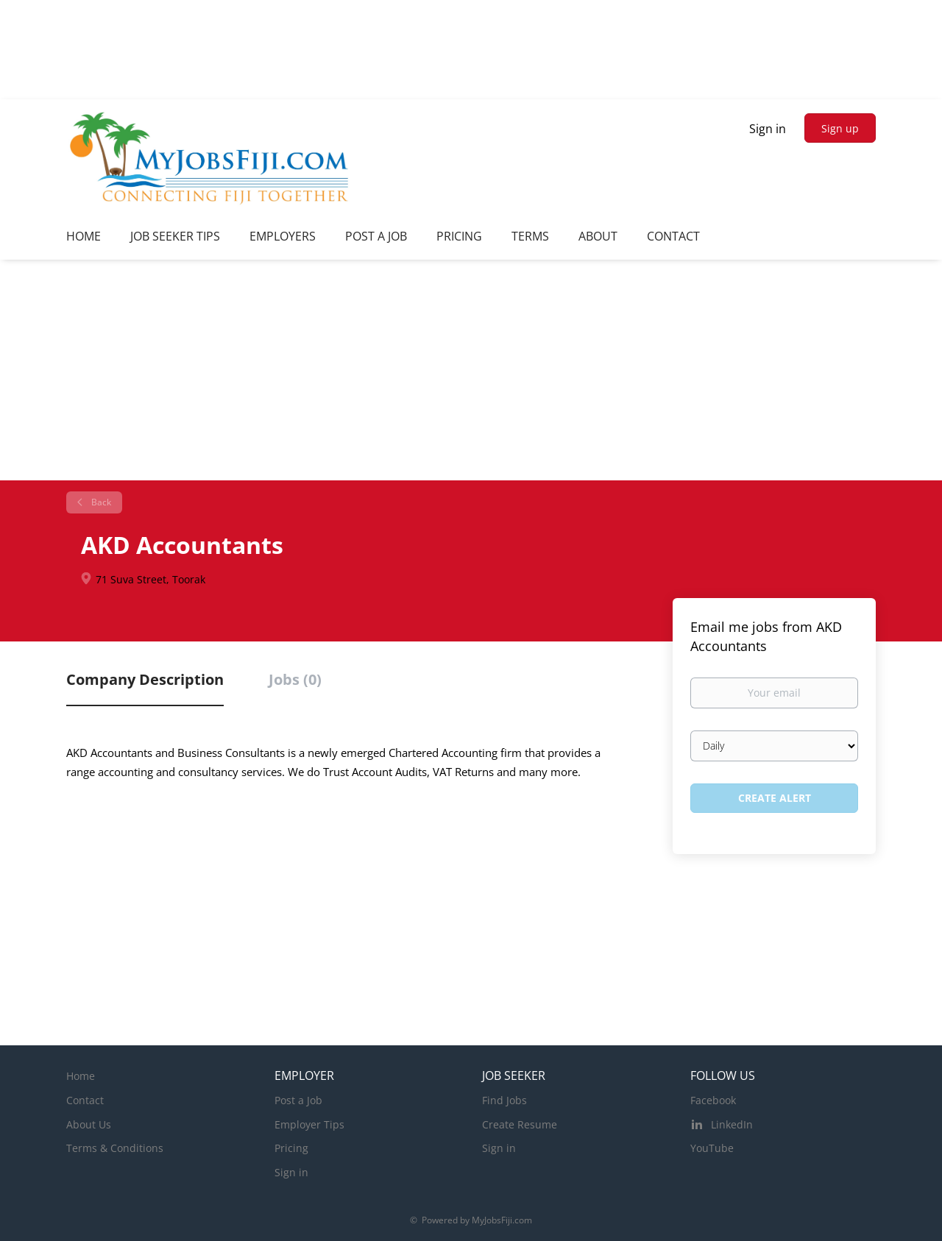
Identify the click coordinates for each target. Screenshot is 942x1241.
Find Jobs (504, 1100)
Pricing (291, 1148)
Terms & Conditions (114, 1148)
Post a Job (298, 1100)
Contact (85, 1100)
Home (80, 1076)
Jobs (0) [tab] (295, 679)
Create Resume (519, 1124)
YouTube (712, 1148)
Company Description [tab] (145, 679)
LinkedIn (732, 1124)
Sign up (840, 128)
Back (100, 502)
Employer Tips (309, 1124)
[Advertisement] (471, 370)
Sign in (767, 129)
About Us (88, 1124)
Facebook (713, 1100)
